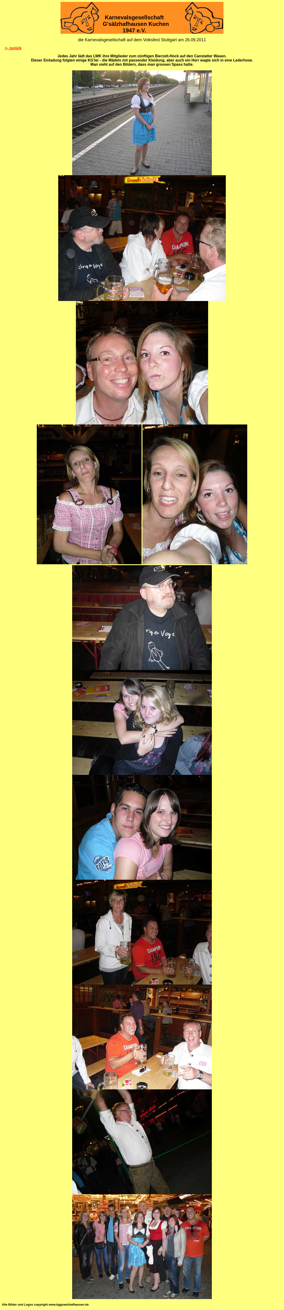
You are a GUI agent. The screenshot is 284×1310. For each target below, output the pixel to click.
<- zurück (12, 48)
